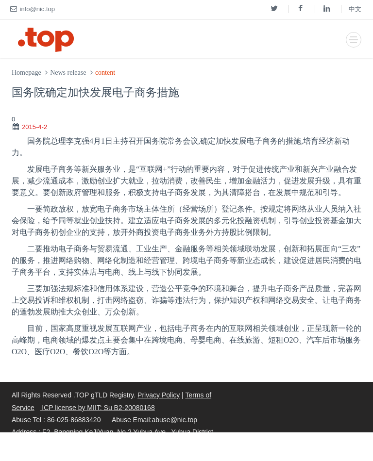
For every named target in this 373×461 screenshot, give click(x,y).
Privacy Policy (158, 395)
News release (68, 72)
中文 (355, 9)
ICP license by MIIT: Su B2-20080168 (97, 408)
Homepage (26, 72)
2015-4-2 (34, 127)
